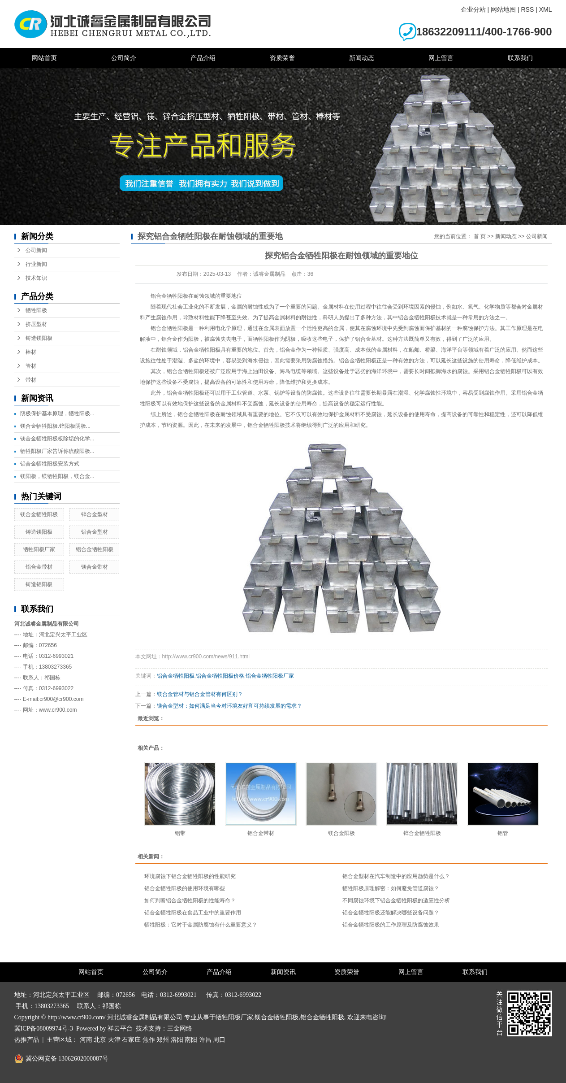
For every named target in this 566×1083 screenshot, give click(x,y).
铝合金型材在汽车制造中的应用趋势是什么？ (396, 876)
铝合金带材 (39, 567)
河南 (86, 1039)
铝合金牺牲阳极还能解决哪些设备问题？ (390, 912)
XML (545, 9)
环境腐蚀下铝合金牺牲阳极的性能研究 (190, 876)
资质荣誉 (282, 57)
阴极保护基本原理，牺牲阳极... (57, 413)
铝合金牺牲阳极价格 (220, 676)
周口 (219, 1039)
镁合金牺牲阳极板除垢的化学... (57, 438)
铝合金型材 (94, 532)
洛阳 (177, 1039)
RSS (527, 9)
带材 (31, 380)
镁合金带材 (94, 567)
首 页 (480, 236)
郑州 (162, 1039)
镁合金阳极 (341, 833)
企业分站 (473, 9)
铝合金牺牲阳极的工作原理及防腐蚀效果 (390, 925)
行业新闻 (36, 264)
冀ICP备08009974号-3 (43, 1028)
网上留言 (441, 57)
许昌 (205, 1039)
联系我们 (520, 57)
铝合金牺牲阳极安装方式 (49, 464)
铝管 (502, 833)
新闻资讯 (283, 972)
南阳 (191, 1039)
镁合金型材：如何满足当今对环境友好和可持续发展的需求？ (229, 706)
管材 (31, 366)
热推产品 (26, 1039)
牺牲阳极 (36, 310)
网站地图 (503, 9)
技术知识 (36, 278)
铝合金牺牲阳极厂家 (270, 676)
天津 (114, 1039)
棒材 (31, 352)
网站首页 (44, 57)
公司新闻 (36, 250)
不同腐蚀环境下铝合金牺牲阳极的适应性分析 (396, 900)
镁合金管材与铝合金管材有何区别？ (200, 694)
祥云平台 (120, 1028)
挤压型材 (36, 324)
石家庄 (131, 1039)
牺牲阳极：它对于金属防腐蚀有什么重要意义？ (200, 925)
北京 (100, 1039)
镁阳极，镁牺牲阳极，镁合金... (57, 476)
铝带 (180, 833)
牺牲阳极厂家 (39, 549)
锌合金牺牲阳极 (422, 833)
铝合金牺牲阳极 (94, 549)
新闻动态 (361, 57)
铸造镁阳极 (39, 338)
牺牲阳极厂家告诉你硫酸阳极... (57, 451)
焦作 (149, 1039)
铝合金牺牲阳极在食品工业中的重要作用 (192, 912)
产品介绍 (203, 57)
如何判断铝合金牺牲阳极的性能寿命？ (190, 900)
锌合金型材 (94, 514)
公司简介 (123, 57)
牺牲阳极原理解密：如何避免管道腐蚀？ (390, 888)
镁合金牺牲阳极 (39, 514)
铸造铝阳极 (39, 584)
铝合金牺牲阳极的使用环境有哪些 (184, 888)
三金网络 (179, 1028)
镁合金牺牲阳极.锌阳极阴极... (55, 426)
